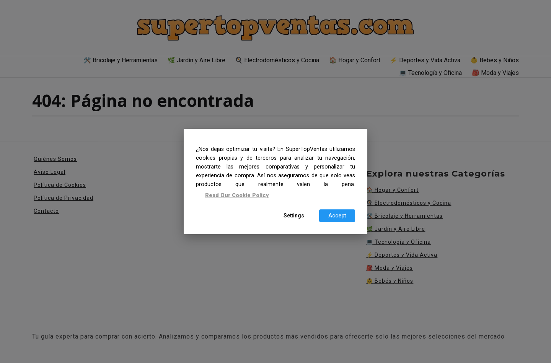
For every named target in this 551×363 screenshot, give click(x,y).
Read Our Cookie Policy (237, 195)
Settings (294, 215)
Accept (337, 215)
